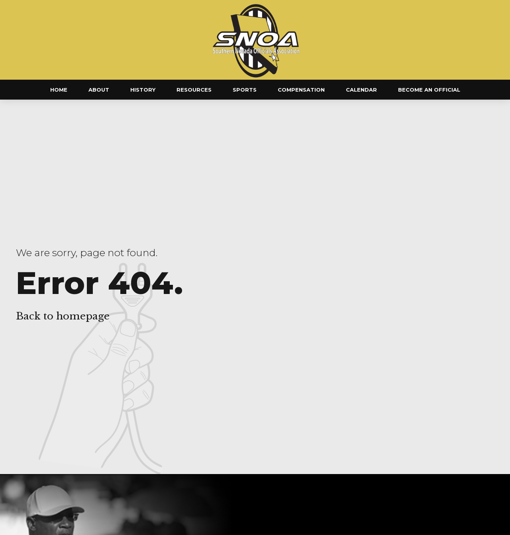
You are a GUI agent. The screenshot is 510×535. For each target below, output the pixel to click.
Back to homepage (63, 316)
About (98, 89)
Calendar (361, 89)
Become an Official (429, 89)
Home (58, 89)
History (142, 89)
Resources (194, 89)
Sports (245, 89)
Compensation (301, 89)
